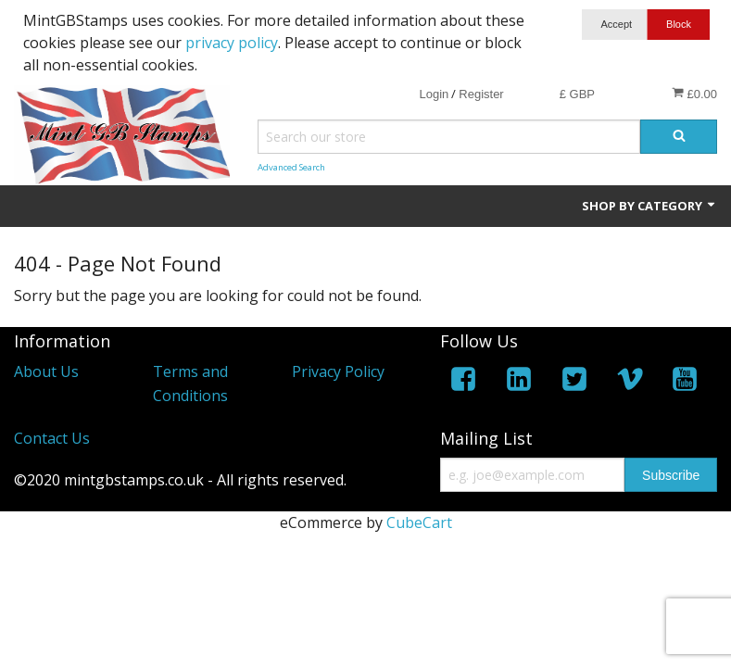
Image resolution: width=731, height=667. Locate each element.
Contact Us (52, 438)
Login (433, 94)
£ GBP (577, 94)
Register (481, 94)
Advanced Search (291, 167)
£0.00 (694, 93)
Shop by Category (649, 205)
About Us (46, 371)
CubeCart (419, 522)
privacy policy (231, 42)
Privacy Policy (338, 371)
